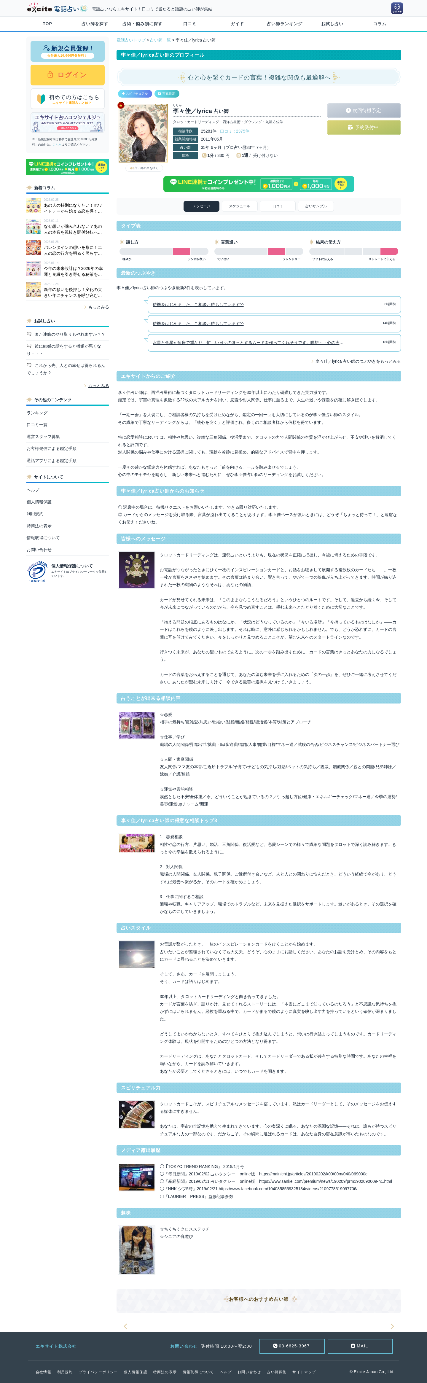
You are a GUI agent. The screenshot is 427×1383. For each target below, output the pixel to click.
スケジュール (239, 206)
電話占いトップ (131, 40)
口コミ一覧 (37, 424)
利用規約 (35, 513)
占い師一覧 (160, 40)
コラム (379, 23)
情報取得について (43, 537)
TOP (47, 23)
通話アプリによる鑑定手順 (52, 460)
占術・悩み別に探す (142, 23)
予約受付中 (367, 127)
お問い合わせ (39, 549)
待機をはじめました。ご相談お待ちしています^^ (198, 304)
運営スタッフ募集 (43, 436)
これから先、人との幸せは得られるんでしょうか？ (66, 369)
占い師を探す (95, 23)
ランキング (37, 412)
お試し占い (332, 23)
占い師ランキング (284, 23)
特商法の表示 (39, 525)
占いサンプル (316, 206)
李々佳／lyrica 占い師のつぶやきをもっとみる (358, 361)
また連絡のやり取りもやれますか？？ (69, 334)
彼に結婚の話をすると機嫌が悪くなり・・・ (64, 350)
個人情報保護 (39, 501)
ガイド (237, 23)
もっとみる (98, 307)
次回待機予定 (367, 110)
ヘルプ (33, 490)
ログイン (71, 75)
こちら (57, 144)
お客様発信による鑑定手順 (52, 448)
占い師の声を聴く (146, 168)
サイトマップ (304, 1372)
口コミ (190, 23)
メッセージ (201, 206)
